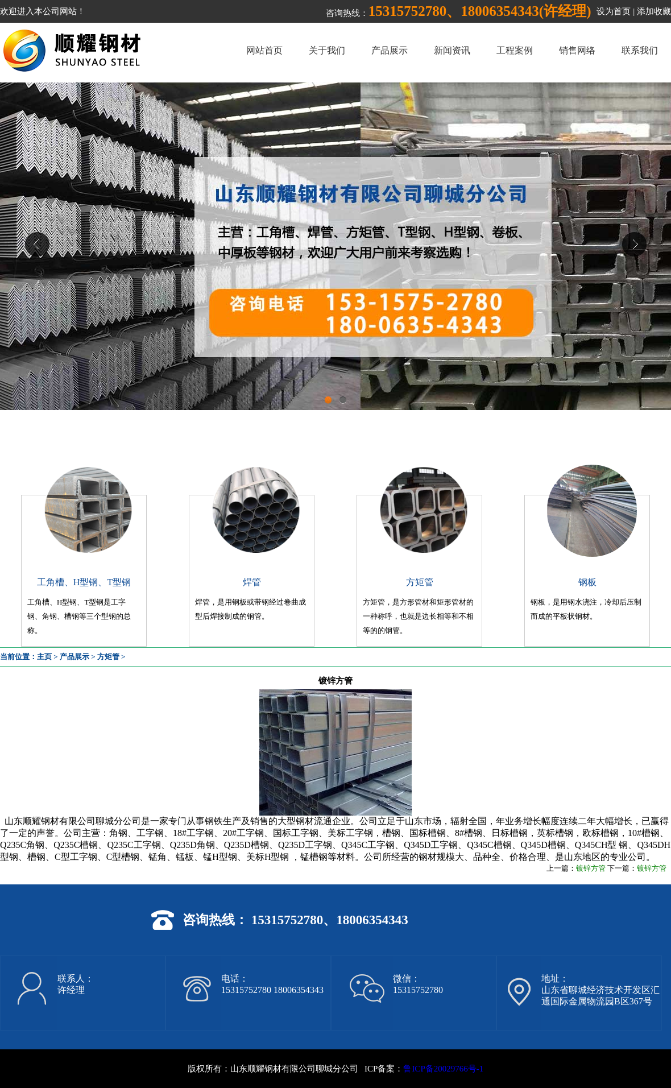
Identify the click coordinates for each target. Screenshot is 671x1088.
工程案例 (514, 50)
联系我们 (640, 50)
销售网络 (577, 50)
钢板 (587, 582)
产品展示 (389, 50)
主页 (44, 656)
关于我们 (327, 50)
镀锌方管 (591, 868)
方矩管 (419, 582)
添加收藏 (654, 11)
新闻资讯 (452, 50)
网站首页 (264, 50)
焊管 (252, 582)
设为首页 (614, 11)
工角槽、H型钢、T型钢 (84, 582)
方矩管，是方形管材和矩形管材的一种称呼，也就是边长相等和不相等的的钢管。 (418, 616)
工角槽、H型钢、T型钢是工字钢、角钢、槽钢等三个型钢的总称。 (79, 616)
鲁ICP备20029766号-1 (443, 1068)
